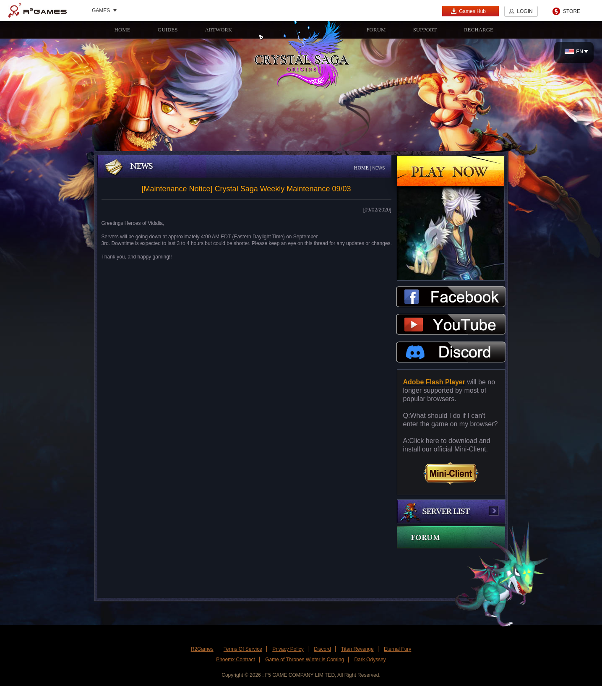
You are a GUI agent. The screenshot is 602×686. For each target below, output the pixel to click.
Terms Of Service (243, 649)
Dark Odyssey (370, 660)
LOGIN (524, 11)
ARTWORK (218, 29)
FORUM (376, 29)
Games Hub (468, 11)
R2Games (37, 10)
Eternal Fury (397, 649)
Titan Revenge (357, 649)
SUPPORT (425, 29)
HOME (122, 29)
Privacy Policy (288, 649)
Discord (322, 649)
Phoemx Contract (235, 660)
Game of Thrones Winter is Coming (304, 660)
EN (574, 52)
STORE (571, 11)
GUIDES (168, 29)
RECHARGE (478, 29)
